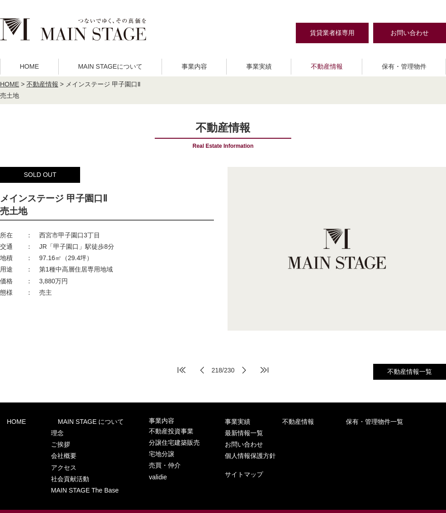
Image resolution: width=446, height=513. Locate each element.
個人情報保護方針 (381, 439)
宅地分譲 (133, 447)
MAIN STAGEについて (110, 66)
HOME (29, 66)
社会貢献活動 (55, 465)
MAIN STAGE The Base (68, 474)
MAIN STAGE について (70, 420)
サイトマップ (375, 456)
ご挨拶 (46, 438)
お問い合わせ (409, 32)
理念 (43, 430)
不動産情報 (327, 66)
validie (130, 465)
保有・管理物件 (404, 66)
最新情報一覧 (375, 420)
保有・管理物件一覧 (309, 420)
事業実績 (259, 66)
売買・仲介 (136, 456)
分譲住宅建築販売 (145, 438)
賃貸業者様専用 (332, 32)
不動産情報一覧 (409, 371)
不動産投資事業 (142, 430)
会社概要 (49, 447)
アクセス (49, 456)
